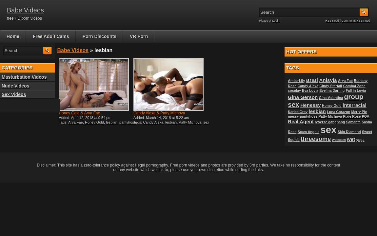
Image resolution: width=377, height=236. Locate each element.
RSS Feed (332, 20)
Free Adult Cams (51, 36)
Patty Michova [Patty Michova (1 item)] (330, 116)
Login (276, 20)
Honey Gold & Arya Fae (79, 113)
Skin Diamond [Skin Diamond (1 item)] (349, 132)
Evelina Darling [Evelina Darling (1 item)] (332, 90)
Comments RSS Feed (355, 20)
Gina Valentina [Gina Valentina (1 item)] (331, 98)
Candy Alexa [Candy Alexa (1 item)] (308, 86)
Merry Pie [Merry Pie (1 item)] (359, 112)
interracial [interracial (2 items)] (355, 105)
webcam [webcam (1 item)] (339, 140)
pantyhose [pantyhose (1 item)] (308, 116)
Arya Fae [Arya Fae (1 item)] (345, 81)
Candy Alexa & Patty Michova (159, 113)
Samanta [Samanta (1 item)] (353, 122)
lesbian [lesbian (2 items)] (317, 111)
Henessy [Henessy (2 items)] (310, 105)
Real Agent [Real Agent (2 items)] (301, 121)
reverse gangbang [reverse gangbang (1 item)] (330, 122)
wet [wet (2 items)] (351, 139)
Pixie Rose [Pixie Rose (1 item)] (352, 116)
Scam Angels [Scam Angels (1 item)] (309, 132)
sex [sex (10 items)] (329, 129)
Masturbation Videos (24, 77)
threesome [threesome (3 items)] (316, 138)
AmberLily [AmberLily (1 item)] (296, 81)
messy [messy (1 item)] (293, 116)
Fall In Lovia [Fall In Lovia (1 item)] (356, 90)
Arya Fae (75, 122)
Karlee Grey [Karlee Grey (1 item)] (298, 112)
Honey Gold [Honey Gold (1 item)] (332, 106)
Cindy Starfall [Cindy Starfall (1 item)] (331, 86)
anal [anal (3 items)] (312, 79)
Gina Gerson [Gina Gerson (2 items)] (303, 97)
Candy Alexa (153, 122)
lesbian (111, 122)
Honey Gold (94, 122)
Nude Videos (16, 85)
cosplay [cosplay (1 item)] (294, 90)
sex (206, 122)
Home (13, 36)
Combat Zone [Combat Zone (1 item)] (354, 86)
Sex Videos (14, 94)
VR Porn (139, 36)
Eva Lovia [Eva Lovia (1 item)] (310, 90)
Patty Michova (190, 122)
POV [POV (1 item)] (365, 116)
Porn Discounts (99, 36)
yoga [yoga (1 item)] (360, 140)
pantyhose (127, 122)
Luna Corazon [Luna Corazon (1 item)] (338, 112)
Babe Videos (25, 10)
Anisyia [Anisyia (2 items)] (328, 80)
